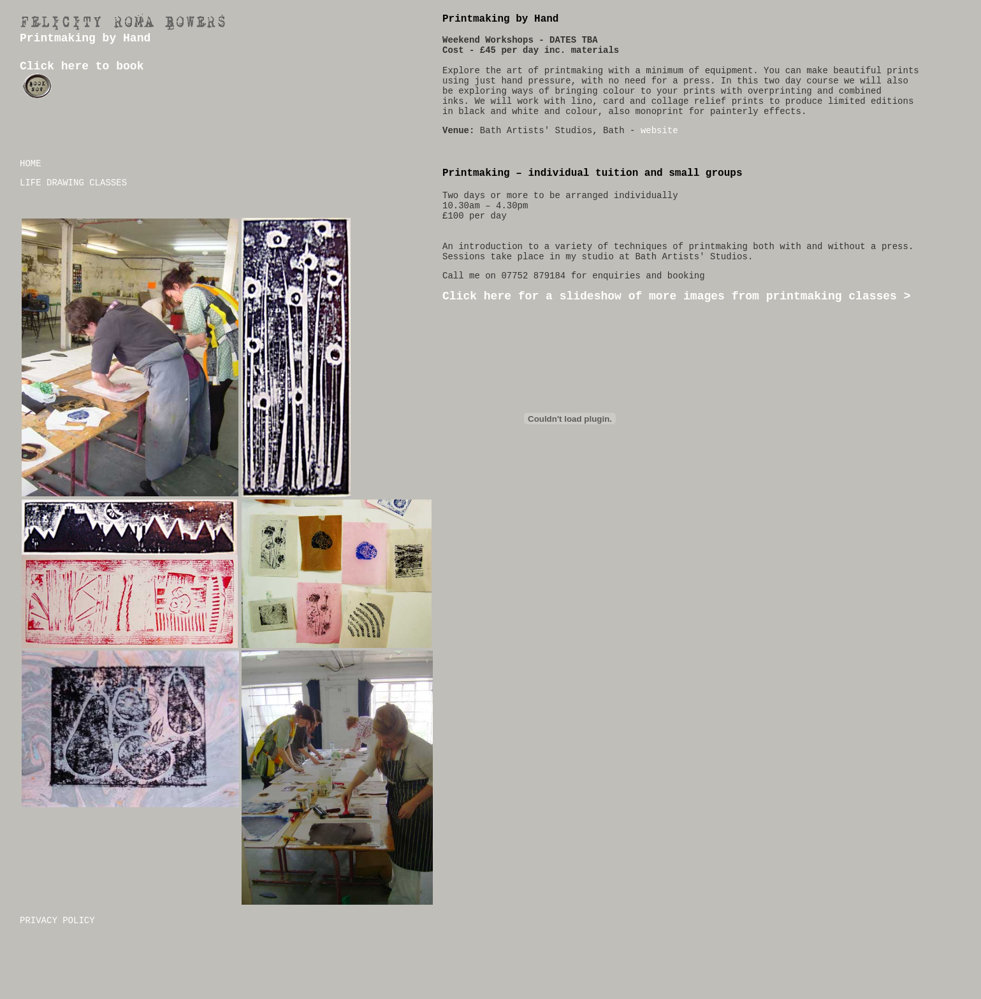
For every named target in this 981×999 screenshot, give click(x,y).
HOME (30, 164)
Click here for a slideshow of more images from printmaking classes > (676, 296)
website (659, 131)
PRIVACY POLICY (57, 921)
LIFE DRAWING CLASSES (73, 183)
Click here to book (81, 66)
